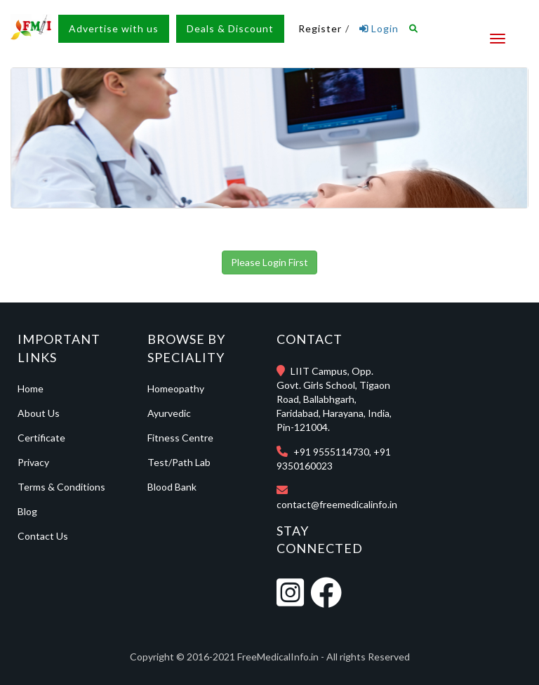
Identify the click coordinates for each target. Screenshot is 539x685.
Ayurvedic (169, 413)
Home (31, 388)
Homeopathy (175, 388)
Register (320, 28)
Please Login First (269, 262)
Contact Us (43, 536)
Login (379, 28)
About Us (39, 413)
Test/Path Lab (179, 462)
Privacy (33, 462)
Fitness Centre (180, 438)
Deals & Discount (230, 28)
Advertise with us (114, 28)
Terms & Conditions (61, 487)
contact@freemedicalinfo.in (337, 504)
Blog (27, 511)
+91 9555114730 (331, 452)
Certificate (41, 438)
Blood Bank (172, 487)
